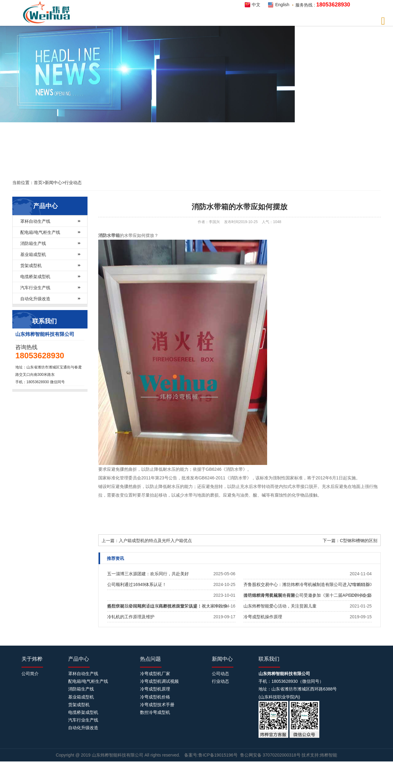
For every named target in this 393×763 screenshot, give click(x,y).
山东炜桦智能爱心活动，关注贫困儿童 (280, 606)
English (282, 4)
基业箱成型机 (33, 254)
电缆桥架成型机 (35, 276)
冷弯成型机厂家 (155, 673)
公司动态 (220, 673)
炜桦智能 (48, 12)
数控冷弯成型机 (155, 712)
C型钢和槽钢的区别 (358, 540)
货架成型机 (31, 265)
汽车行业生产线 (35, 287)
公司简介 (30, 673)
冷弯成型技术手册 (157, 704)
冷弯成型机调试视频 (159, 681)
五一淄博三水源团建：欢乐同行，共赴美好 (148, 573)
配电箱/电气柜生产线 (40, 232)
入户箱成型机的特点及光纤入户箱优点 (155, 540)
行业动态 (73, 182)
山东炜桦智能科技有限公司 (118, 755)
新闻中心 (53, 182)
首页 (38, 182)
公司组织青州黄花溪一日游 (269, 595)
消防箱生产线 (33, 243)
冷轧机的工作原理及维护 (130, 616)
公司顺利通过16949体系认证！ (136, 584)
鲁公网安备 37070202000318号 (270, 755)
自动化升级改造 (35, 298)
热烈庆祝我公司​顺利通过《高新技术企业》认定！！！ (158, 606)
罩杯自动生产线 (35, 221)
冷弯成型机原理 (155, 688)
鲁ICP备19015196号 (218, 755)
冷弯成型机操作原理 (262, 616)
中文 (256, 4)
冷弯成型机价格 (155, 696)
